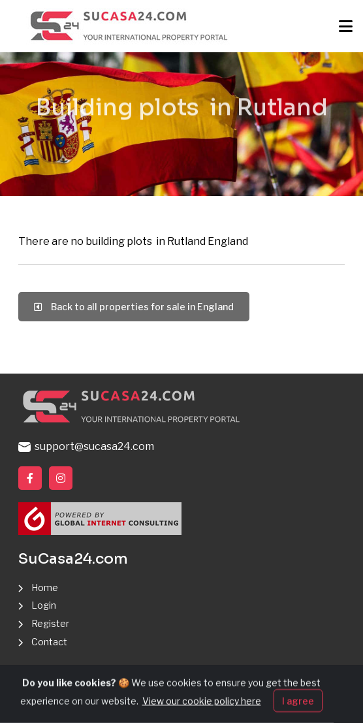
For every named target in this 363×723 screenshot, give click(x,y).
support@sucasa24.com (86, 446)
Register (50, 623)
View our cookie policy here (201, 707)
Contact (49, 641)
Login (43, 605)
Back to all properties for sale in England (134, 306)
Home (44, 587)
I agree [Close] (298, 707)
